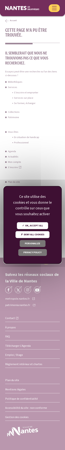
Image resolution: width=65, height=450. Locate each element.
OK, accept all (32, 225)
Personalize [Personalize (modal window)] (32, 243)
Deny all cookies (32, 234)
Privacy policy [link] (32, 252)
